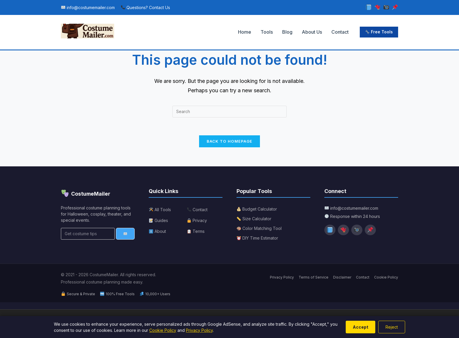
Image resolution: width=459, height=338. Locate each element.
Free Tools (379, 31)
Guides (158, 220)
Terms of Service (313, 277)
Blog (287, 32)
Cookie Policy (386, 277)
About (157, 231)
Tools (267, 32)
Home (244, 32)
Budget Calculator (257, 208)
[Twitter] (377, 7)
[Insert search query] (229, 111)
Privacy (197, 220)
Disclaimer (342, 277)
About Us (312, 32)
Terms (196, 231)
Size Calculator (254, 218)
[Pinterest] (395, 7)
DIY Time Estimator (257, 237)
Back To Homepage (230, 141)
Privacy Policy (282, 277)
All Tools (160, 209)
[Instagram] (386, 7)
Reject (392, 327)
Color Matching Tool (259, 228)
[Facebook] (369, 7)
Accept (360, 327)
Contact (340, 32)
